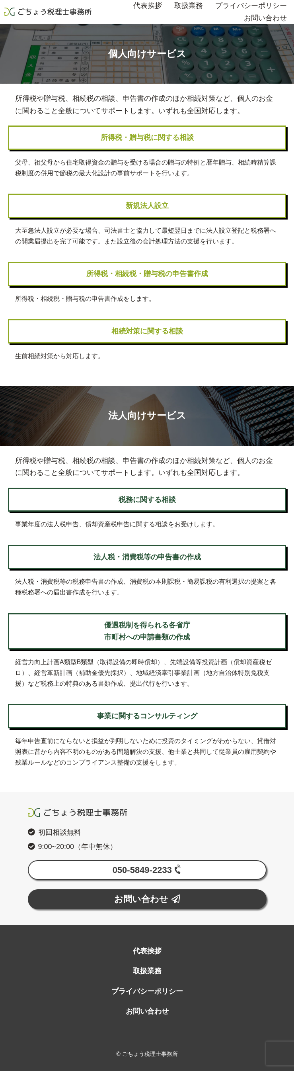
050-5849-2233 (148, 869)
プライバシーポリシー (147, 991)
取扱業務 (147, 971)
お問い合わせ (265, 18)
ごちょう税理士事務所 (48, 12)
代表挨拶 (147, 951)
